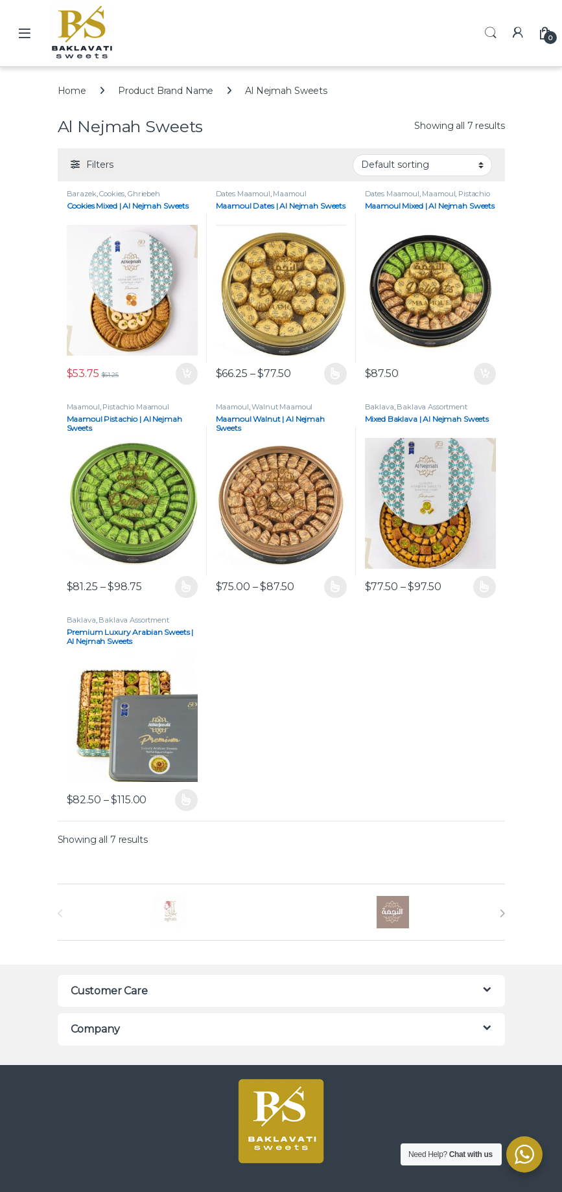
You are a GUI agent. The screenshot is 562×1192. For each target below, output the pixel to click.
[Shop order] (422, 165)
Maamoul (289, 193)
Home (72, 91)
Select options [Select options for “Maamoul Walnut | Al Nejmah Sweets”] (335, 587)
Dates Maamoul (243, 193)
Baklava (379, 406)
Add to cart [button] (187, 374)
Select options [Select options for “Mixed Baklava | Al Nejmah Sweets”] (484, 587)
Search (491, 33)
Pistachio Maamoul (135, 406)
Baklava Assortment (432, 406)
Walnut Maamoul (282, 406)
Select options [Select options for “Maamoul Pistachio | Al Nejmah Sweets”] (186, 587)
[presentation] (502, 913)
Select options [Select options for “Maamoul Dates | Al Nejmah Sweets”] (335, 374)
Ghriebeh (144, 193)
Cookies (111, 193)
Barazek (82, 193)
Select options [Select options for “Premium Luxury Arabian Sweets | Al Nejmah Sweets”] (186, 800)
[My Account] (518, 32)
